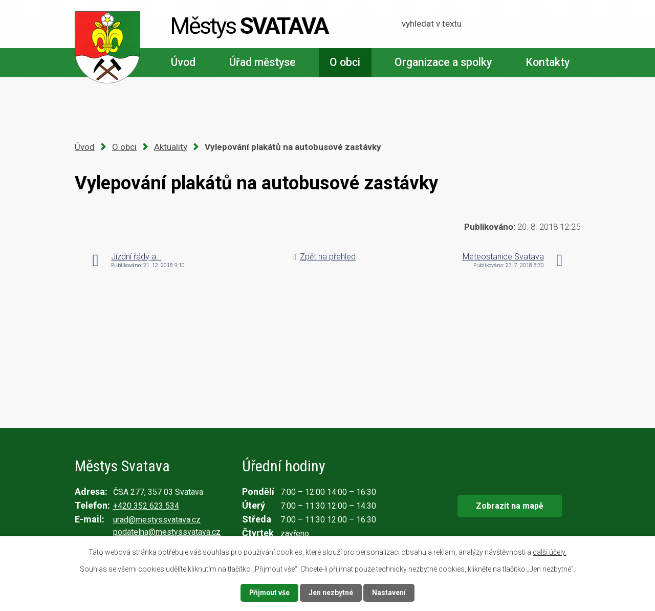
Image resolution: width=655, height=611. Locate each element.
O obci (345, 62)
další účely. (549, 552)
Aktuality (170, 147)
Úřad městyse (262, 62)
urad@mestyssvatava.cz (157, 520)
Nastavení (390, 592)
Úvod (183, 62)
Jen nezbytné (332, 592)
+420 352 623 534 (146, 506)
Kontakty (548, 62)
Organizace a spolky (443, 62)
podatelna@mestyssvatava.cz (167, 532)
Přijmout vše (269, 592)
